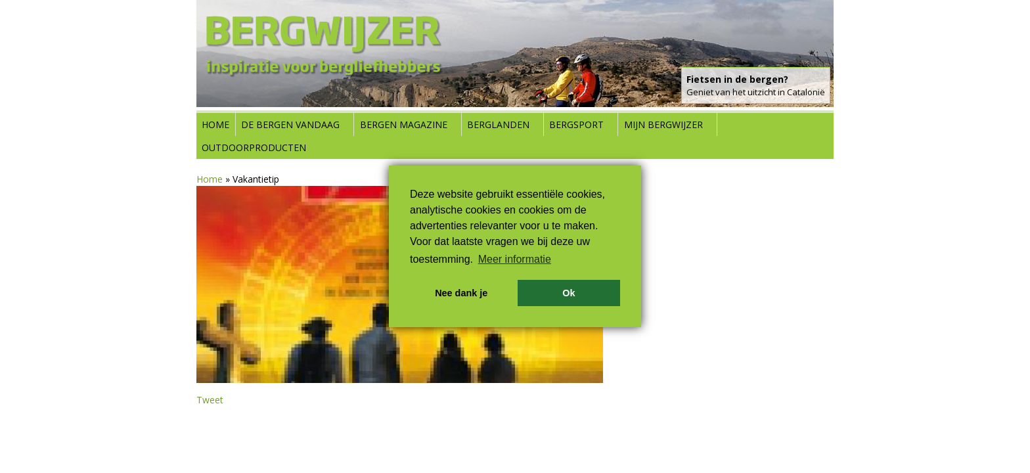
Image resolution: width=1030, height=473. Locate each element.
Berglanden (498, 124)
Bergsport (576, 124)
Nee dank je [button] (461, 293)
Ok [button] (568, 293)
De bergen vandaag (290, 124)
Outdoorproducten (254, 147)
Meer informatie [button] (514, 259)
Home (215, 124)
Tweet (209, 400)
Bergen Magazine (403, 124)
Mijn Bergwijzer (663, 124)
